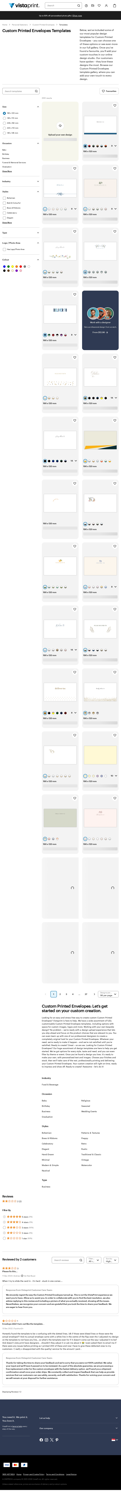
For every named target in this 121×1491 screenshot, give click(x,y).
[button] (45, 994)
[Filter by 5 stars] (4, 1216)
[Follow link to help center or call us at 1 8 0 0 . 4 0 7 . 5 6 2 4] (86, 5)
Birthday (46, 1106)
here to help (17, 1426)
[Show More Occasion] (7, 171)
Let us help (79, 1417)
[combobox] (61, 5)
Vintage (85, 1160)
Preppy (84, 1138)
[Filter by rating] (93, 1260)
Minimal (46, 1160)
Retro (83, 1143)
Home (4, 25)
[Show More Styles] (7, 222)
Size (4, 106)
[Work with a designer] (100, 320)
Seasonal (85, 1106)
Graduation (47, 1117)
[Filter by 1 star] (4, 1238)
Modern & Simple (50, 1165)
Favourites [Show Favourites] (109, 91)
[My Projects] (92, 5)
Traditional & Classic (91, 1154)
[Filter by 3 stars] (4, 1227)
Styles (5, 191)
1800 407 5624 (8, 1474)
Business (46, 1111)
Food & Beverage (50, 1084)
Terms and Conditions (55, 1474)
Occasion (7, 143)
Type (4, 232)
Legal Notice (71, 1474)
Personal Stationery (20, 25)
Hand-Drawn (48, 1154)
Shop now (77, 15)
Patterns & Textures (90, 1133)
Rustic (84, 1149)
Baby (44, 1100)
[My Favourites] (99, 5)
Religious (85, 1100)
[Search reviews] (66, 1260)
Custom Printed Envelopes (43, 25)
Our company (79, 1428)
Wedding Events (89, 1111)
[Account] (106, 5)
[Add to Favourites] (115, 105)
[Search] (78, 5)
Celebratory (47, 1143)
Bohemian (46, 1133)
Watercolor (86, 1165)
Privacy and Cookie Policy (33, 1474)
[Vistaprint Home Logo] (24, 5)
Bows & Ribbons (49, 1138)
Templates (63, 25)
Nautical (46, 1170)
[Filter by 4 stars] (4, 1222)
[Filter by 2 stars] (4, 1232)
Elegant (45, 1149)
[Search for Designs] (36, 91)
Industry (6, 181)
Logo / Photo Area (11, 243)
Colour (5, 259)
